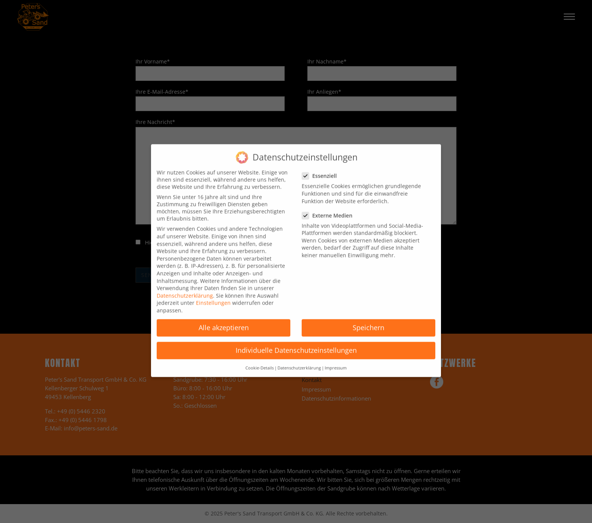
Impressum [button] (336, 361)
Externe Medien (329, 208)
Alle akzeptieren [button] (224, 320)
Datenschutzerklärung (185, 288)
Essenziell (322, 168)
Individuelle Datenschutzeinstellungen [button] (296, 343)
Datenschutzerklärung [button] (299, 361)
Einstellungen (213, 295)
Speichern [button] (368, 320)
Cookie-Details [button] (259, 361)
